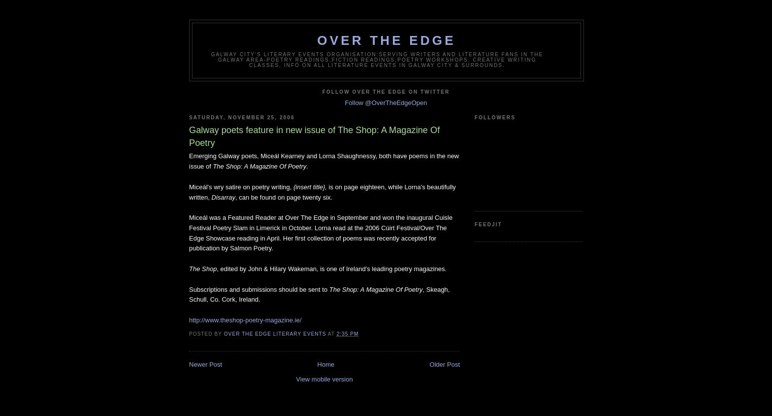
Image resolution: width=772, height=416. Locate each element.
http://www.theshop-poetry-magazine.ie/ (245, 320)
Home (326, 364)
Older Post (445, 364)
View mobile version (324, 379)
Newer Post (205, 364)
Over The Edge (386, 40)
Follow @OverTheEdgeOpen (386, 102)
